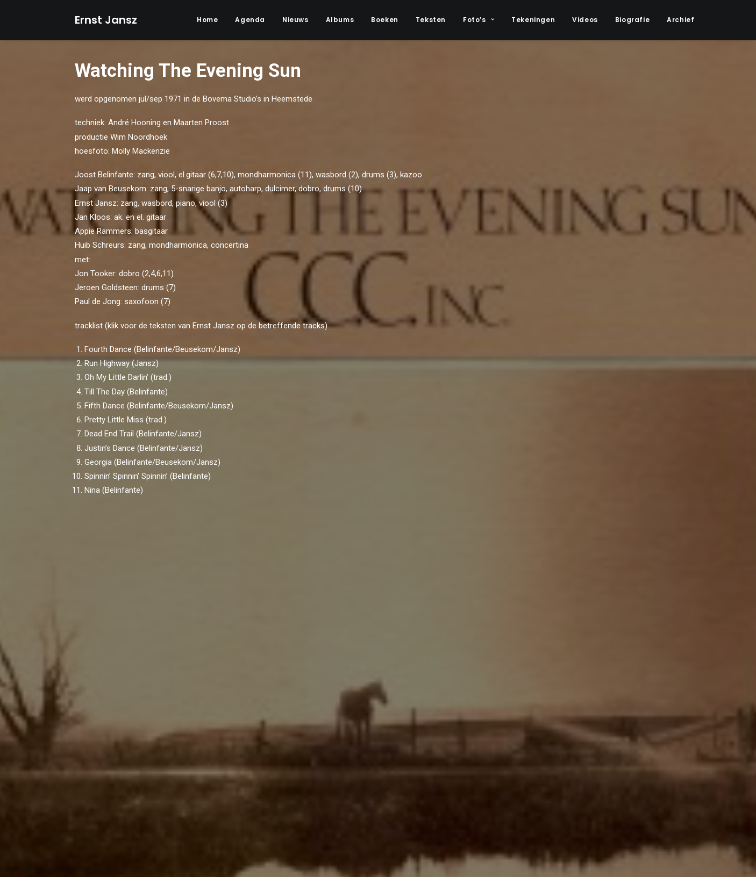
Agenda (250, 19)
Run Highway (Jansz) (121, 363)
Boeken (384, 19)
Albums (340, 19)
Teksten (431, 19)
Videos (585, 19)
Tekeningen (533, 19)
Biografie (632, 19)
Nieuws (295, 19)
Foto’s (478, 19)
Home (207, 19)
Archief (680, 19)
